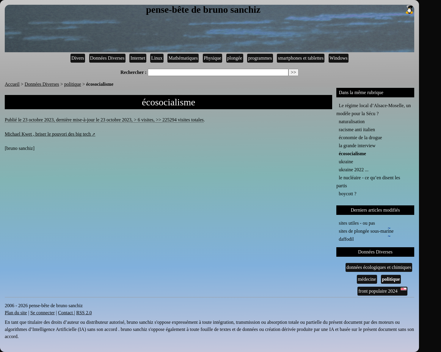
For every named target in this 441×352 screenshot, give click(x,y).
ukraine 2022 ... (353, 169)
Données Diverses (107, 58)
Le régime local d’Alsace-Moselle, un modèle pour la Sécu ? (373, 109)
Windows (338, 58)
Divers (77, 58)
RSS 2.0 (84, 312)
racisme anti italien (357, 129)
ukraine (346, 161)
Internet (138, 58)
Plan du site (16, 312)
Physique (212, 58)
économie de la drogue (360, 137)
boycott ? (347, 193)
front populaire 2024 (382, 291)
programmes (260, 58)
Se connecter (42, 312)
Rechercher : (133, 72)
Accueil (12, 84)
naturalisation (352, 121)
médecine (367, 279)
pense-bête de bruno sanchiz (280, 10)
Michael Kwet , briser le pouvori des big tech (48, 134)
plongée (234, 58)
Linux (156, 58)
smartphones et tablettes (301, 58)
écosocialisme (352, 153)
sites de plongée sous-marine (366, 231)
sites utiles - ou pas (357, 223)
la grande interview (357, 145)
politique (72, 84)
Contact (66, 312)
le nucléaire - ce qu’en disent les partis (368, 181)
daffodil (347, 239)
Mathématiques (183, 58)
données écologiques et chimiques (378, 267)
